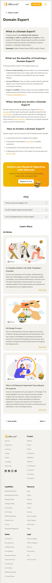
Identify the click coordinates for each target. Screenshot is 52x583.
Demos (29, 449)
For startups (30, 474)
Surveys (7, 525)
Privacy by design (32, 539)
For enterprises (31, 466)
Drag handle (11, 421)
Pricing (29, 445)
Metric (43, 421)
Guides (29, 495)
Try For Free (36, 4)
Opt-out (29, 547)
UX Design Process (14, 328)
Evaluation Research (10, 555)
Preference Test (9, 520)
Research (29, 504)
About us (7, 441)
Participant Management (12, 529)
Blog (28, 491)
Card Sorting (8, 508)
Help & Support (31, 520)
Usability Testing (9, 547)
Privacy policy (31, 551)
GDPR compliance (32, 543)
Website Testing (9, 499)
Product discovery (10, 560)
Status (29, 529)
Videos (29, 508)
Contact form (8, 445)
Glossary (29, 512)
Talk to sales (8, 466)
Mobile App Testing (10, 516)
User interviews (9, 543)
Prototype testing (9, 504)
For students (30, 478)
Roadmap (30, 462)
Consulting (8, 462)
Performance (30, 525)
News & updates (31, 516)
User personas (9, 564)
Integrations (30, 457)
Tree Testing (8, 512)
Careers (7, 458)
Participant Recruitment (11, 495)
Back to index (11, 13)
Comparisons (31, 453)
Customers (8, 449)
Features (29, 441)
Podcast (29, 499)
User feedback (9, 551)
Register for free (26, 181)
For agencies (30, 470)
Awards (7, 453)
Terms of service (31, 560)
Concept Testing (9, 576)
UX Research (8, 539)
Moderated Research (10, 491)
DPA (28, 555)
